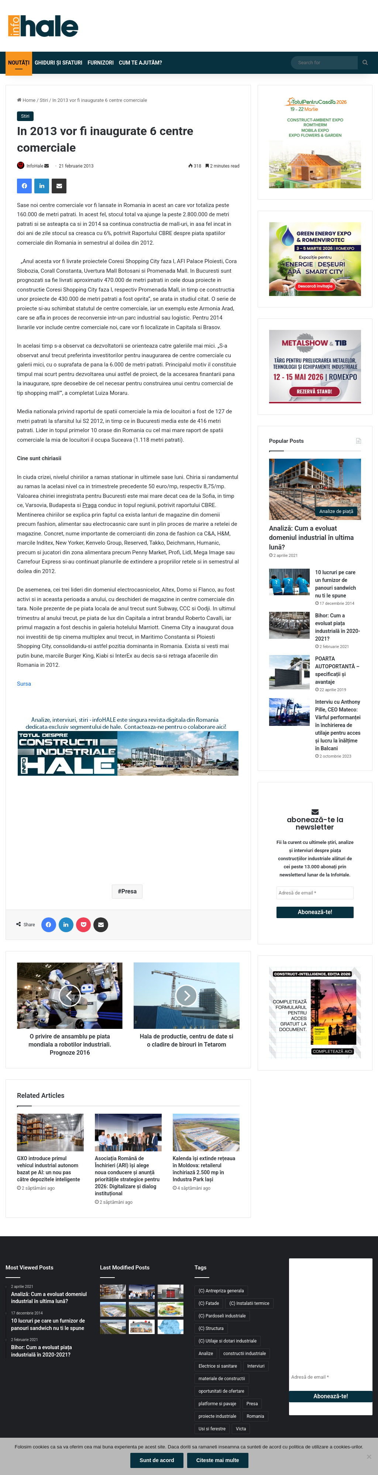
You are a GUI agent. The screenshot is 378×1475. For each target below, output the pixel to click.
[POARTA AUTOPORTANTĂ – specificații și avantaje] (289, 672)
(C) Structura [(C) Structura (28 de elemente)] (211, 1328)
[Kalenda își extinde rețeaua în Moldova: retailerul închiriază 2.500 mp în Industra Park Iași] (206, 1133)
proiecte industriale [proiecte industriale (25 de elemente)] (217, 1416)
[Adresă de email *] (315, 892)
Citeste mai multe (219, 1462)
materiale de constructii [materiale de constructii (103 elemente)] (222, 1379)
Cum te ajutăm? (140, 63)
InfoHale (38, 166)
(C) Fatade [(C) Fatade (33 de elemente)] (209, 1303)
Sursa (24, 684)
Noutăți (19, 63)
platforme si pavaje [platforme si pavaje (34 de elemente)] (217, 1404)
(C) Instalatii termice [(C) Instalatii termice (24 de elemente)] (249, 1303)
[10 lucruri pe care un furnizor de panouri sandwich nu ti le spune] (289, 582)
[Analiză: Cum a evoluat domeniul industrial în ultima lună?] (315, 489)
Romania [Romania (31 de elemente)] (255, 1416)
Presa (129, 891)
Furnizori (100, 63)
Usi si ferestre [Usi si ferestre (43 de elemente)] (212, 1429)
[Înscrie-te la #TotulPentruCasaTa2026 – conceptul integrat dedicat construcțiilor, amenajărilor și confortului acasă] (170, 1310)
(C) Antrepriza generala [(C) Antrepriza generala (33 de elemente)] (221, 1291)
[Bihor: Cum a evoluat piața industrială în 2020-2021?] (289, 625)
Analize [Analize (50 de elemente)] (206, 1354)
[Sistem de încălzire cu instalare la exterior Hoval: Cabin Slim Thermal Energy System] (170, 1292)
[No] (368, 1457)
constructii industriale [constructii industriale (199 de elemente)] (244, 1354)
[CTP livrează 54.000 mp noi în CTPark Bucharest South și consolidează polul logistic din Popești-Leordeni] (113, 1327)
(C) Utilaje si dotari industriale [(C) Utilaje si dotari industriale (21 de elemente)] (228, 1341)
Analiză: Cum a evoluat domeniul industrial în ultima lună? (311, 537)
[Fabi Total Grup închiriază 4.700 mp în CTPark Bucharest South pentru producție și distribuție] (142, 1310)
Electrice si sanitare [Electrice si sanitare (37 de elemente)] (218, 1366)
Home (26, 100)
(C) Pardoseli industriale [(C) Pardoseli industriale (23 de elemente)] (222, 1316)
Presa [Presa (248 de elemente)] (252, 1404)
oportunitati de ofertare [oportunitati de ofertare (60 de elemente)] (221, 1391)
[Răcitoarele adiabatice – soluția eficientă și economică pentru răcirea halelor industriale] (142, 1327)
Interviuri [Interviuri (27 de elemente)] (256, 1366)
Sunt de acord (158, 1462)
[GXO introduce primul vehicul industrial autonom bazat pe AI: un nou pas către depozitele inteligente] (50, 1133)
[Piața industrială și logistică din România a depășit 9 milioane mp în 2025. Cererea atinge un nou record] (170, 1327)
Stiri (44, 100)
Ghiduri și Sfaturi (58, 63)
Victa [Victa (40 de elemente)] (241, 1429)
